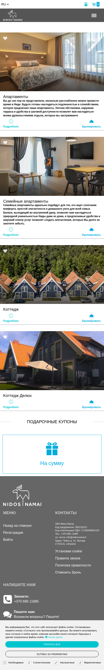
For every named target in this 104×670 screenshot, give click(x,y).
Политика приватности (73, 565)
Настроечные (65, 662)
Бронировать (91, 123)
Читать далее (54, 637)
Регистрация (13, 532)
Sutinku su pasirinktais (52, 654)
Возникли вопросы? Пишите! (36, 617)
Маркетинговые (90, 662)
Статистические (39, 662)
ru (5, 4)
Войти (8, 539)
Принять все (52, 644)
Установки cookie (68, 551)
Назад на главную (17, 525)
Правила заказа (67, 558)
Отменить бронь (68, 572)
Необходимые (14, 662)
